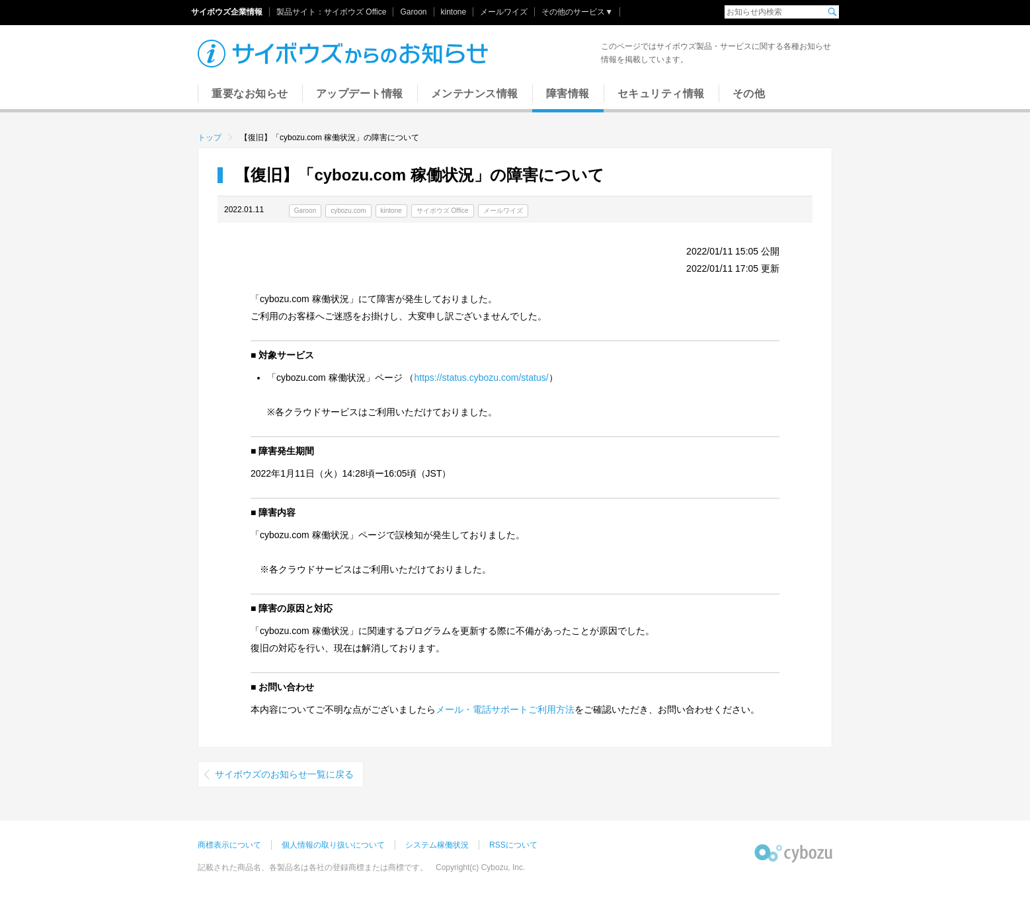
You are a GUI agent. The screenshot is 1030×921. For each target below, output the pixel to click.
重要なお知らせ (250, 93)
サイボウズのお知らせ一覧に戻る (284, 774)
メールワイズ (504, 12)
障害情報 (568, 93)
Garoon (413, 12)
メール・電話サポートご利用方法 (505, 709)
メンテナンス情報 (474, 93)
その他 (749, 93)
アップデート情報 (359, 93)
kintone (454, 12)
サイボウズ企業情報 (226, 12)
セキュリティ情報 (661, 93)
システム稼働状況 (437, 845)
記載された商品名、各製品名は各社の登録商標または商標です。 (313, 867)
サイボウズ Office (355, 12)
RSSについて (513, 845)
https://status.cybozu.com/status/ (481, 377)
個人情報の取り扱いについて (333, 845)
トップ (209, 137)
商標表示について (229, 845)
